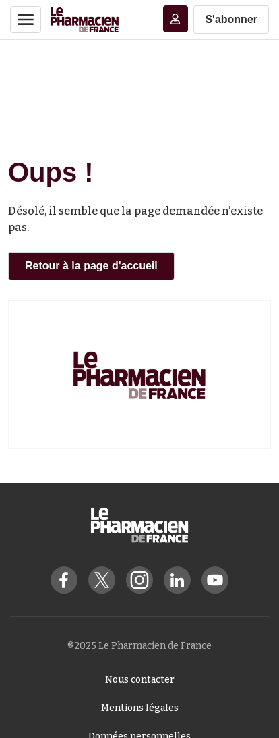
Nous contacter (140, 679)
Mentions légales (140, 708)
